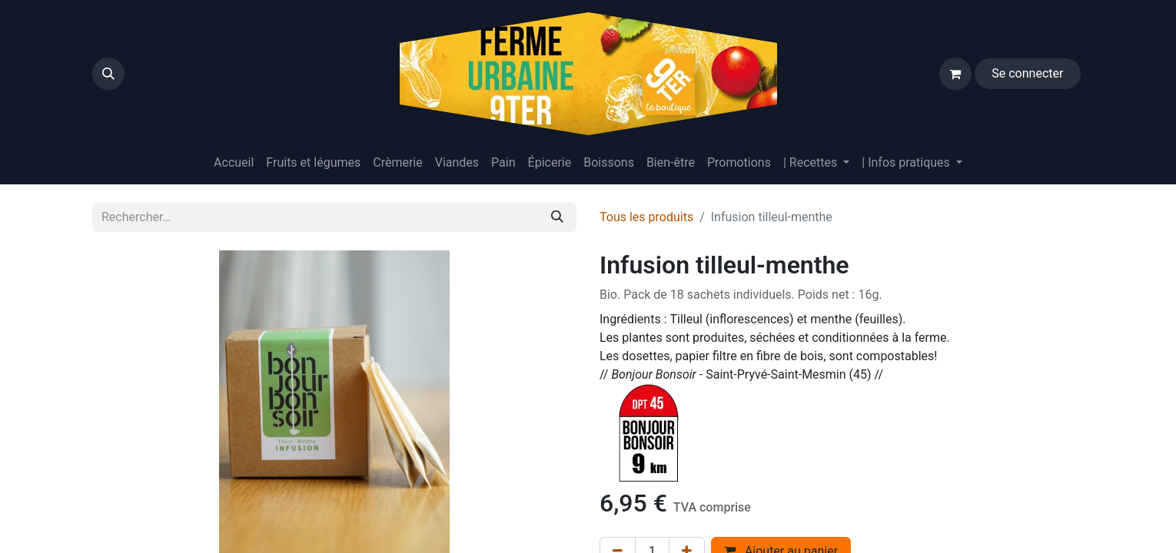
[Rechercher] (557, 217)
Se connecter (1027, 73)
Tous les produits (646, 217)
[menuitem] (234, 162)
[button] (108, 74)
